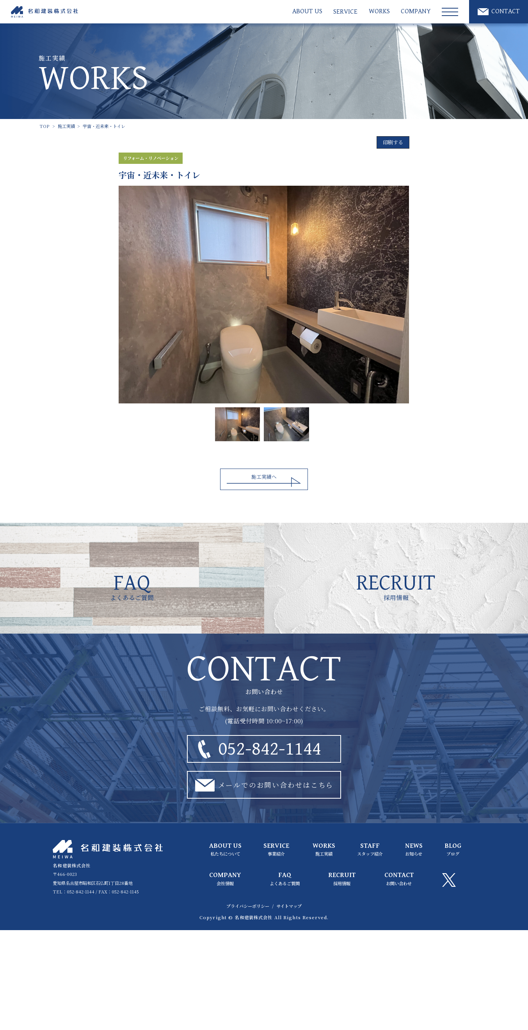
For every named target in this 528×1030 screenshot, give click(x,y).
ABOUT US (307, 11)
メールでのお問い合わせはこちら (262, 784)
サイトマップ (289, 906)
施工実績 (66, 126)
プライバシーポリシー (247, 906)
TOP (44, 126)
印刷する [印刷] (393, 142)
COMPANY (416, 11)
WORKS (379, 11)
